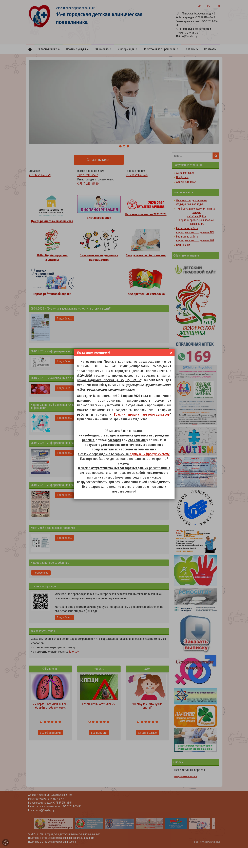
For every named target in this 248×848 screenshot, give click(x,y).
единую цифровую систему (149, 454)
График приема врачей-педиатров (141, 414)
